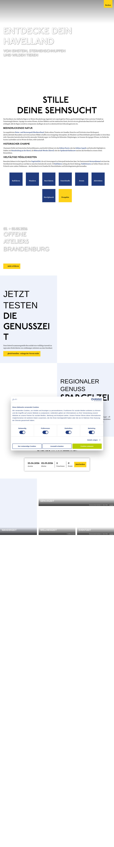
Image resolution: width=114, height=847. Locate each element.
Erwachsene (60, 466)
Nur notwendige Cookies (27, 446)
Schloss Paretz (64, 148)
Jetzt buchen (80, 464)
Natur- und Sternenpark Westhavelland (29, 132)
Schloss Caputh (81, 148)
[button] (16, 179)
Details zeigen (92, 440)
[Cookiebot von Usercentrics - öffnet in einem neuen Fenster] (93, 399)
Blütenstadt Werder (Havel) (44, 151)
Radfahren (58, 164)
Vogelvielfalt (36, 161)
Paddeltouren (86, 164)
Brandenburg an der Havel (21, 151)
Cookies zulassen (87, 446)
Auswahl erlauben (57, 446)
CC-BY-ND (111, 87)
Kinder (70, 466)
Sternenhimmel (95, 161)
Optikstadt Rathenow (68, 151)
